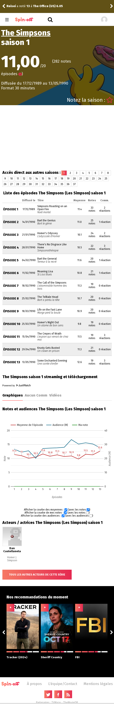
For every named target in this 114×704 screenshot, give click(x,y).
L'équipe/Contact (62, 684)
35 (62, 184)
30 (30, 184)
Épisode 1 (10, 209)
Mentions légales (98, 684)
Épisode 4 (11, 247)
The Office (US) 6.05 (48, 6)
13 (30, 178)
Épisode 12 (11, 349)
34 (55, 184)
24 (99, 178)
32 (43, 184)
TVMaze (56, 702)
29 (24, 184)
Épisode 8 (11, 298)
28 (17, 184)
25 (106, 178)
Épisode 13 (11, 362)
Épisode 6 (11, 273)
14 (36, 178)
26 (5, 184)
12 (24, 178)
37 (74, 184)
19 (68, 178)
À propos (34, 684)
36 (68, 184)
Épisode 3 (10, 235)
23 (93, 178)
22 (87, 178)
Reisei (11, 6)
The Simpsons (26, 33)
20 (74, 178)
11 (18, 178)
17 (56, 178)
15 (43, 178)
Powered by (16, 385)
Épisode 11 (11, 337)
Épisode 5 (10, 260)
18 (62, 178)
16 (49, 178)
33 (49, 184)
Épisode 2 (10, 222)
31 (36, 184)
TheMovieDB (70, 702)
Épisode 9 (11, 311)
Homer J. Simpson (12, 559)
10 (11, 178)
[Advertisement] (57, 137)
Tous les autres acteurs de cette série (37, 574)
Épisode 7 (11, 286)
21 (80, 178)
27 (11, 184)
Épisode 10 (11, 324)
